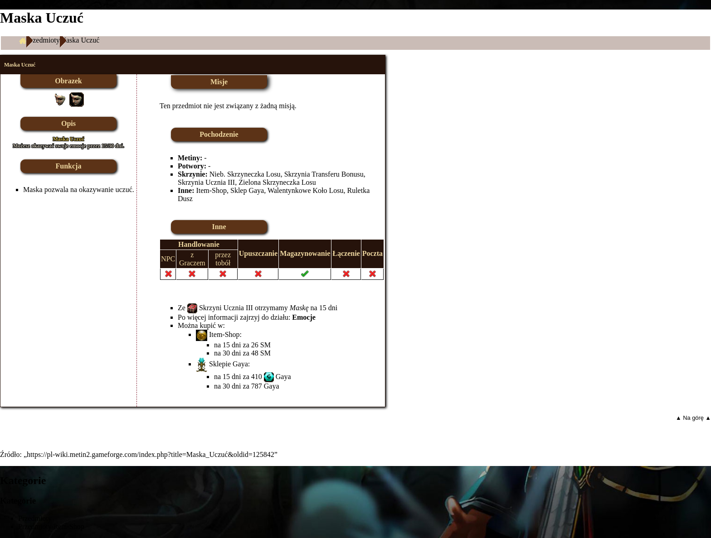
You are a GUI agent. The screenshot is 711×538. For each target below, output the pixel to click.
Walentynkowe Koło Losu (306, 190)
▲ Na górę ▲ (693, 417)
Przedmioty (43, 40)
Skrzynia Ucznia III (206, 182)
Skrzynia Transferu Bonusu (324, 174)
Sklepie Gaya (228, 364)
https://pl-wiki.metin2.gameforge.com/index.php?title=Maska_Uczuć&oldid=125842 (150, 454)
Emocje (304, 317)
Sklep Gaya (247, 190)
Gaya (283, 376)
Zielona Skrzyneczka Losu (277, 182)
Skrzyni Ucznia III (226, 308)
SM (265, 345)
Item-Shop (211, 190)
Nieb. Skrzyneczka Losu (245, 174)
